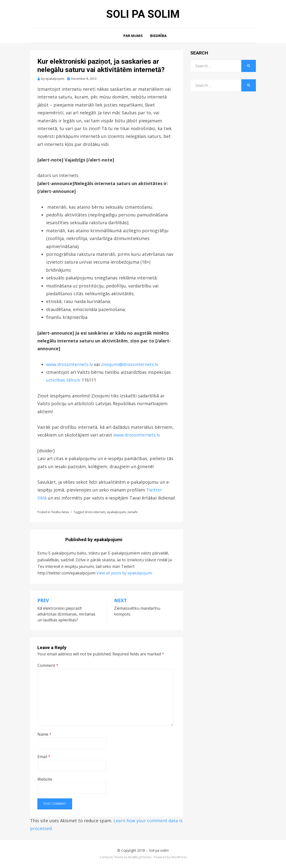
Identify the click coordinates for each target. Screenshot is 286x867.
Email (43, 756)
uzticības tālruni (64, 380)
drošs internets (95, 512)
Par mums (133, 35)
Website (44, 779)
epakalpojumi (116, 512)
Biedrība (158, 35)
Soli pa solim (143, 14)
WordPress (178, 857)
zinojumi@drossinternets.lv (129, 364)
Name (44, 734)
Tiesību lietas (60, 512)
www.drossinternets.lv (69, 364)
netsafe (132, 512)
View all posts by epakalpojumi (124, 573)
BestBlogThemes (139, 857)
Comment (47, 665)
